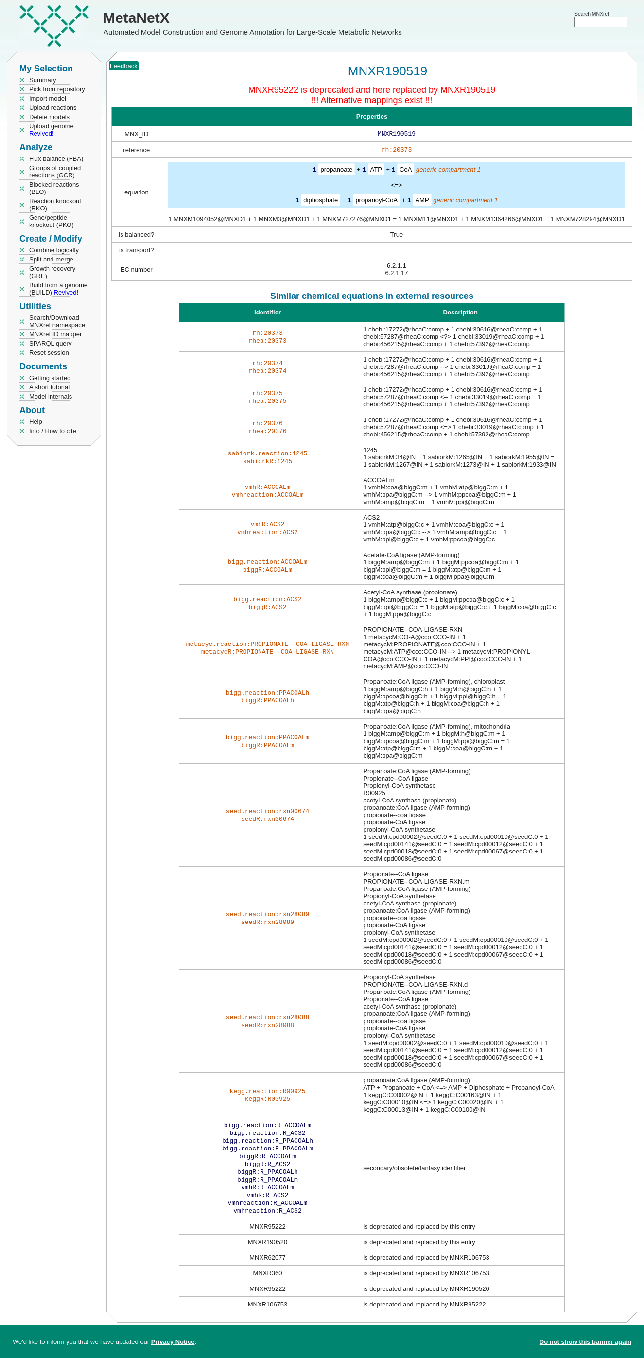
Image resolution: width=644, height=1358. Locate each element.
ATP (376, 171)
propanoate (336, 171)
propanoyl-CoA (376, 201)
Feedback (124, 66)
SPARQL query (50, 343)
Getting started (49, 378)
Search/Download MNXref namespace (57, 321)
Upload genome (51, 129)
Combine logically (54, 250)
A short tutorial (49, 387)
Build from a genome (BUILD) (58, 288)
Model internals (50, 396)
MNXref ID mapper (55, 334)
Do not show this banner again (585, 1341)
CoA (406, 171)
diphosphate (320, 201)
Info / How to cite (52, 431)
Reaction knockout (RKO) (55, 204)
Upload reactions (53, 107)
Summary (42, 80)
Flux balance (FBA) (56, 158)
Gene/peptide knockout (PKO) (51, 221)
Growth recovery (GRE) (52, 272)
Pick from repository (57, 89)
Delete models (49, 117)
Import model (47, 98)
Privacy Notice (173, 1341)
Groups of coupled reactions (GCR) (55, 171)
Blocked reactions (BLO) (54, 188)
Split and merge (51, 259)
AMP (422, 201)
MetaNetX (136, 18)
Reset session (49, 352)
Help (35, 421)
